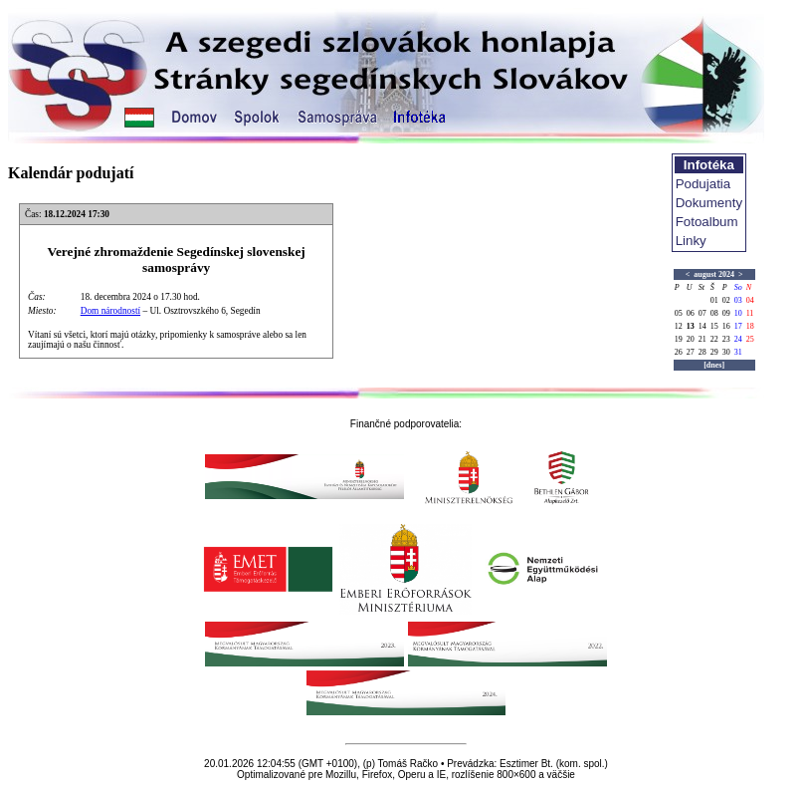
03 (738, 300)
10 (738, 313)
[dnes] (714, 365)
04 (750, 300)
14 (702, 326)
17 (738, 326)
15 (714, 326)
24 (738, 339)
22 (714, 339)
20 (691, 339)
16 (726, 326)
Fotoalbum (707, 221)
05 (679, 313)
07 (702, 313)
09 (726, 313)
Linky (691, 240)
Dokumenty (709, 202)
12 (679, 326)
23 (726, 339)
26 (679, 352)
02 (726, 300)
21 (702, 339)
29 (714, 352)
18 (750, 326)
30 (726, 352)
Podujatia (703, 183)
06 (691, 313)
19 (679, 339)
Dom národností (110, 311)
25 (750, 339)
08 (714, 313)
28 (702, 352)
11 (750, 313)
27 (691, 352)
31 (738, 352)
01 (714, 300)
